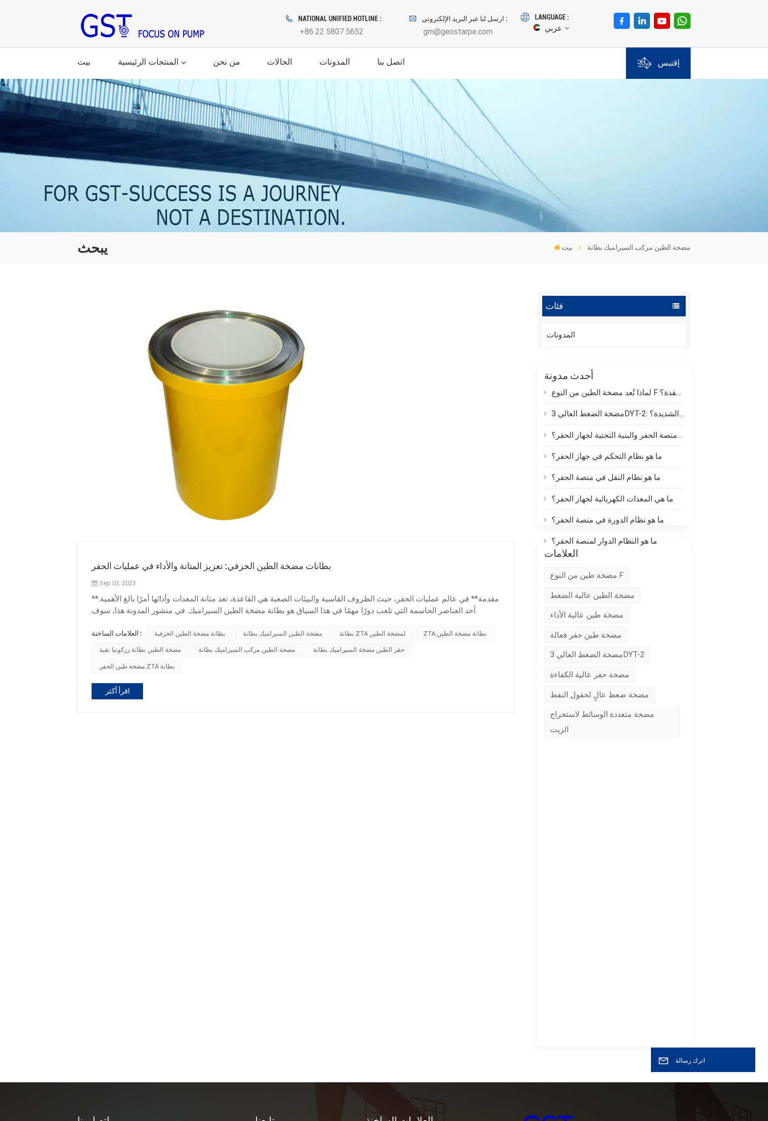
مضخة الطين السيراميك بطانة (282, 633)
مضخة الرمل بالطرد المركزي (412, 885)
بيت (84, 62)
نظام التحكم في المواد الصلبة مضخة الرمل (423, 1028)
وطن (263, 885)
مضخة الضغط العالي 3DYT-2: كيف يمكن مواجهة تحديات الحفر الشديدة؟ (614, 418)
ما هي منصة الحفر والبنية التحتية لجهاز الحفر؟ (614, 440)
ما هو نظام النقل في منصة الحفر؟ (602, 482)
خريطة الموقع (277, 991)
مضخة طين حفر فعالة (586, 674)
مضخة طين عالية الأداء (587, 654)
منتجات (267, 903)
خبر (261, 938)
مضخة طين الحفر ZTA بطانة (137, 666)
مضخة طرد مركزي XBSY (407, 903)
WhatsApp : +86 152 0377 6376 (149, 975)
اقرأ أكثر (117, 691)
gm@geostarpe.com (458, 31)
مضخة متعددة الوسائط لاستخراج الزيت (602, 761)
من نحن (226, 62)
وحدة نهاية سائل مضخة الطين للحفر (422, 986)
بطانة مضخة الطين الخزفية (189, 633)
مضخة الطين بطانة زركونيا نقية (140, 649)
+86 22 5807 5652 (331, 31)
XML (89, 1099)
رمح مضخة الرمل (393, 938)
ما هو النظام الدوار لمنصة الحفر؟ (600, 545)
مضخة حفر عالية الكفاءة (589, 714)
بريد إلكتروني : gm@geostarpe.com (153, 957)
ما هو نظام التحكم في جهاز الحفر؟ (603, 461)
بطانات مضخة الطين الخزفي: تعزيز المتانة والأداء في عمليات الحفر (211, 566)
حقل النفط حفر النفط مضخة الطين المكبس (422, 963)
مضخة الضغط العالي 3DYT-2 (597, 694)
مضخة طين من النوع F (587, 615)
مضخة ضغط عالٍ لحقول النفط (599, 734)
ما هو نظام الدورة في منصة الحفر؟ (604, 524)
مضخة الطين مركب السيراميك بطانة (246, 649)
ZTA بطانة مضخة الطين (455, 633)
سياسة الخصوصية (126, 1099)
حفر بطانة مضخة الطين (403, 1004)
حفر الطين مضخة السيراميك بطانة (359, 649)
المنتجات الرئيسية (148, 62)
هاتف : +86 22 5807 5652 (138, 939)
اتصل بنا (391, 62)
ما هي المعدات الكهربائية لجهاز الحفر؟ (608, 503)
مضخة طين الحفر (393, 921)
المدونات (334, 62)
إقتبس (658, 63)
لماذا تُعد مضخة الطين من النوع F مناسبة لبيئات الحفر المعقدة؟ (614, 397)
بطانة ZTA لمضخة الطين (372, 633)
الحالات (279, 62)
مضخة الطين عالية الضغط (592, 635)
